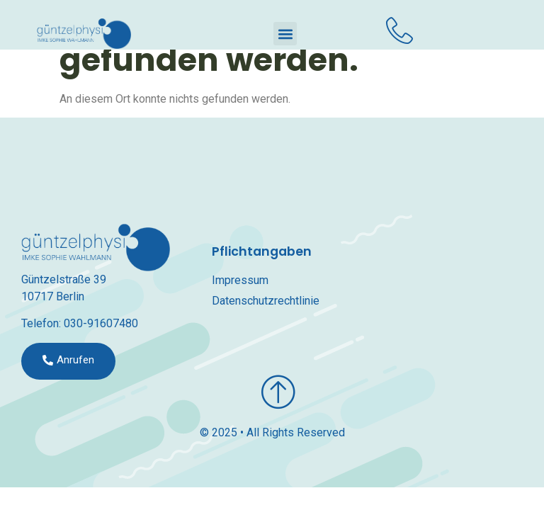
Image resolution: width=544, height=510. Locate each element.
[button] (285, 33)
